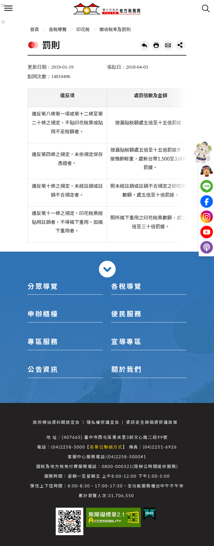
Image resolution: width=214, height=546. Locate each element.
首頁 (34, 29)
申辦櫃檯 (43, 314)
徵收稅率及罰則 (115, 29)
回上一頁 (145, 46)
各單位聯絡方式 (106, 447)
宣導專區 (126, 341)
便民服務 (126, 314)
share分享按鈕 (180, 45)
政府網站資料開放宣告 (56, 422)
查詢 (205, 8)
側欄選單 (8, 8)
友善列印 (156, 46)
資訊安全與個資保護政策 (151, 422)
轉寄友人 (168, 46)
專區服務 (43, 341)
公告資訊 (43, 369)
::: (3, 4)
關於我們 (126, 369)
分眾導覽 (43, 286)
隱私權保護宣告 (103, 422)
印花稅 (83, 29)
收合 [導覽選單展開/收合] (107, 269)
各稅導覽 (58, 29)
